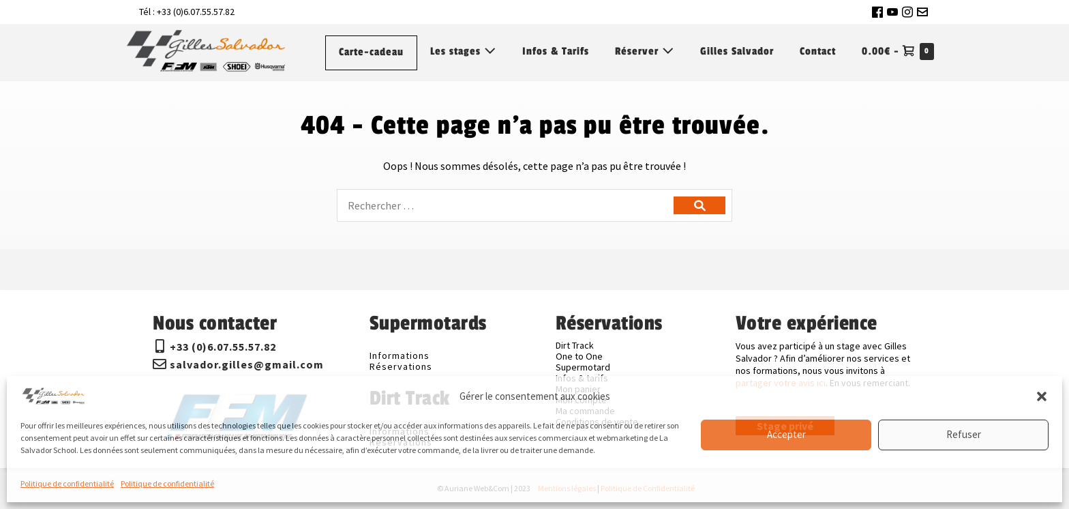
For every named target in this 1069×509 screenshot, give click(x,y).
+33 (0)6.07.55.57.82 (223, 346)
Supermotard (583, 367)
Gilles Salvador (737, 51)
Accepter (786, 434)
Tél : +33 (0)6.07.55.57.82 (187, 11)
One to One (579, 356)
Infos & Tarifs (555, 51)
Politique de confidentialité (67, 483)
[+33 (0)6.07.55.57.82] (159, 346)
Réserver (644, 51)
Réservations (401, 366)
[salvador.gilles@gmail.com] (159, 364)
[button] (1042, 396)
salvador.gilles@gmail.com (247, 364)
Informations (400, 355)
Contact (818, 51)
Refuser (963, 434)
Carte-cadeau (371, 52)
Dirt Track (575, 345)
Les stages (463, 51)
